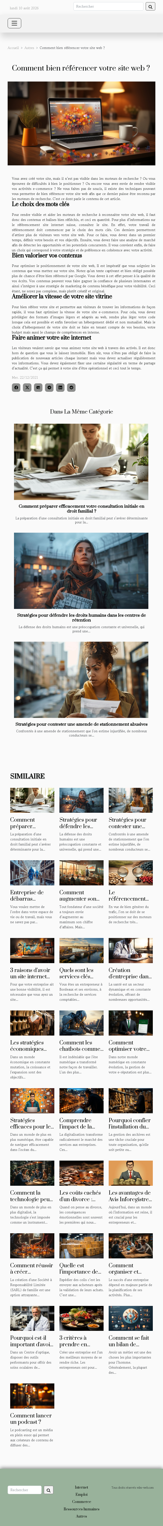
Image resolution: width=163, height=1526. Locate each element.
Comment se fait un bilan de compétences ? (129, 1344)
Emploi (81, 1494)
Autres (29, 47)
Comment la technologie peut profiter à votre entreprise (30, 1203)
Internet (81, 1487)
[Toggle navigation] (14, 23)
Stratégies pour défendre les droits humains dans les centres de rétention (81, 618)
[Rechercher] (108, 6)
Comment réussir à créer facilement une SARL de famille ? (32, 1275)
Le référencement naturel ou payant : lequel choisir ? (130, 902)
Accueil (13, 47)
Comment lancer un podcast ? (31, 1419)
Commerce (81, 1502)
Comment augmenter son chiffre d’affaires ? (81, 899)
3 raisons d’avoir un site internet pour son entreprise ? (30, 980)
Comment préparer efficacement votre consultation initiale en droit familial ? (81, 509)
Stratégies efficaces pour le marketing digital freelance (31, 1130)
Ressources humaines (82, 1509)
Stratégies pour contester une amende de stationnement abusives (81, 724)
